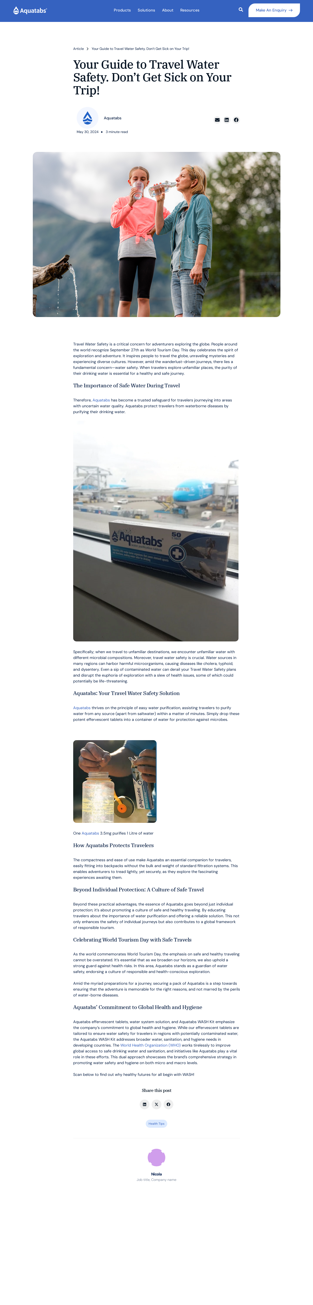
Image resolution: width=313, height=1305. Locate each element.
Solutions (146, 10)
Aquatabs (102, 400)
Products (122, 10)
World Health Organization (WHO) (150, 1045)
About (167, 10)
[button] (217, 120)
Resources (189, 10)
